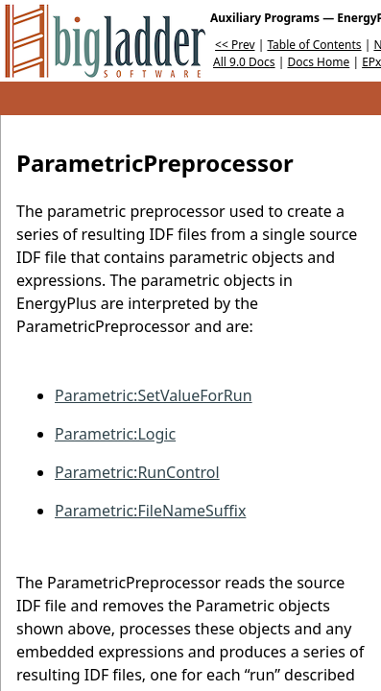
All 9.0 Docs (244, 62)
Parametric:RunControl (137, 472)
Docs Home (318, 62)
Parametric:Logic (115, 433)
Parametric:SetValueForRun (153, 395)
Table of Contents (314, 44)
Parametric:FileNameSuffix (150, 510)
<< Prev (234, 44)
